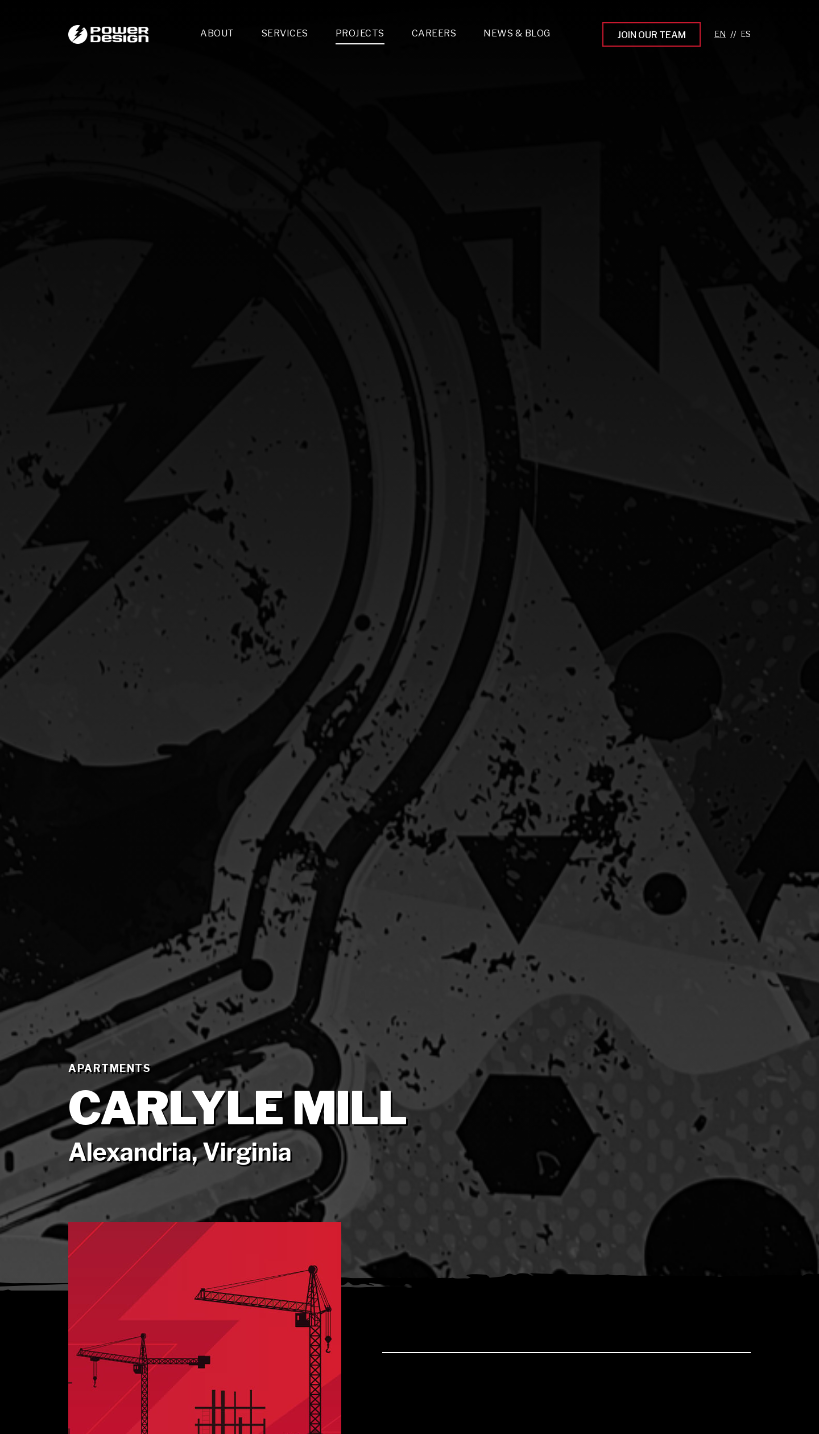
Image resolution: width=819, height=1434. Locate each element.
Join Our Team (651, 35)
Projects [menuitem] (360, 33)
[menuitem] (285, 36)
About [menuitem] (217, 33)
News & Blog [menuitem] (517, 33)
